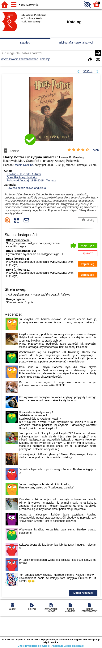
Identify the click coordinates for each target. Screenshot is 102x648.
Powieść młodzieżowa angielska (26, 187)
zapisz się (87, 264)
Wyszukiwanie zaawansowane (19, 59)
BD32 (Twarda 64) (17, 258)
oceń (96, 150)
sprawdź (88, 253)
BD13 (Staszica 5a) (18, 240)
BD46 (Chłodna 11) (18, 269)
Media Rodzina (24, 164)
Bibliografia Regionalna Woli (76, 42)
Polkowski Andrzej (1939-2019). (31, 180)
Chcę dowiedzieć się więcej (33, 645)
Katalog (25, 42)
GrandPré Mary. (21, 177)
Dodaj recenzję (83, 592)
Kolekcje (45, 59)
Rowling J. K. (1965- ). (23, 174)
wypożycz (87, 245)
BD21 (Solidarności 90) (21, 250)
